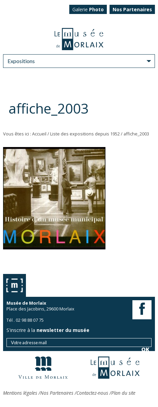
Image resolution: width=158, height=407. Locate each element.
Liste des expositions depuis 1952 (85, 134)
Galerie (88, 9)
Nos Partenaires (56, 393)
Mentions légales (20, 393)
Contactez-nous (92, 393)
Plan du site (123, 393)
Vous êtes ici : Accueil (24, 134)
